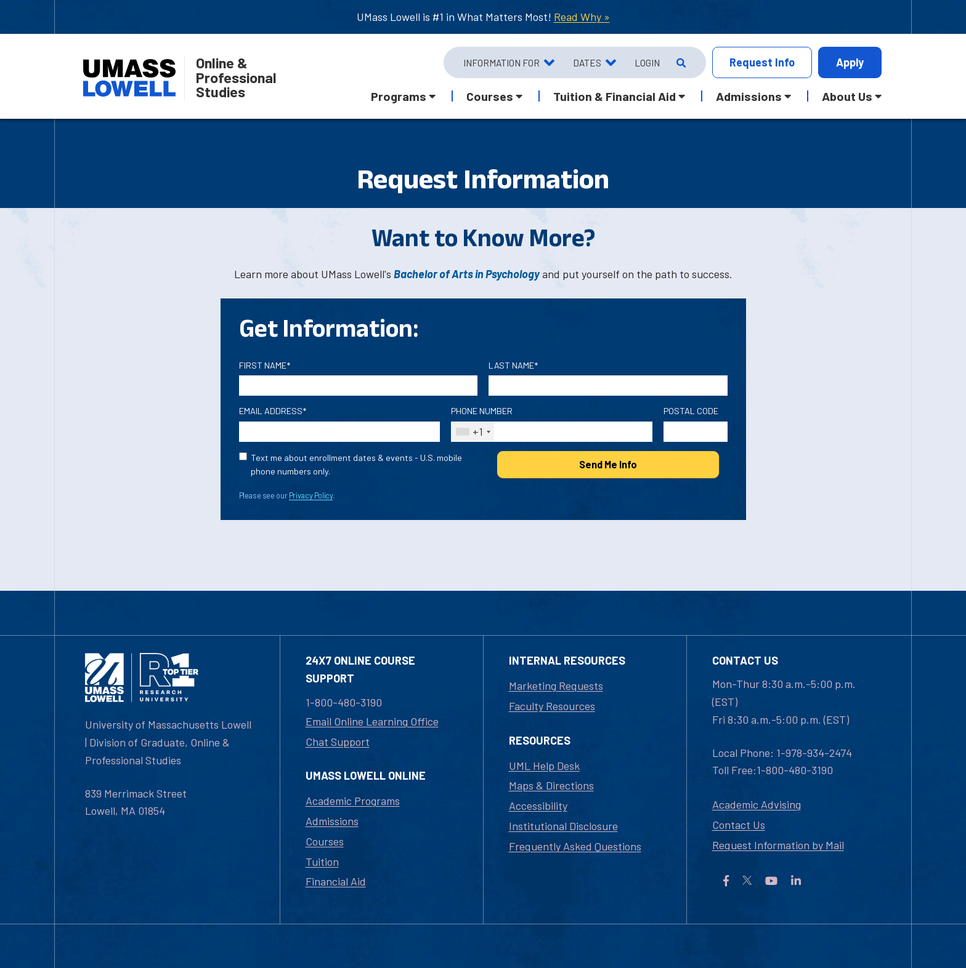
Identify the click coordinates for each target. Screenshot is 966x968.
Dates (587, 62)
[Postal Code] (695, 432)
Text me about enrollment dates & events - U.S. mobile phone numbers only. (356, 464)
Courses (325, 841)
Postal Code (691, 411)
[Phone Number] (551, 432)
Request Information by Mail (778, 845)
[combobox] (473, 431)
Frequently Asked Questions (575, 846)
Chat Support (338, 741)
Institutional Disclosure (563, 826)
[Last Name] (608, 385)
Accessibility (538, 805)
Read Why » (582, 16)
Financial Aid (336, 881)
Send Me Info (608, 464)
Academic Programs (353, 800)
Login (647, 62)
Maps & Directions (551, 785)
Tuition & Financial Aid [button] (614, 96)
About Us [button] (847, 96)
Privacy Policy (311, 495)
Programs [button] (398, 96)
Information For (501, 62)
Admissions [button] (749, 96)
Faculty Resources (552, 706)
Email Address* (272, 411)
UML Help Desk (544, 765)
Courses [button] (489, 96)
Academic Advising (756, 804)
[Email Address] (339, 432)
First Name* (264, 365)
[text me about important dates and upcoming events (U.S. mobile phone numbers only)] (243, 456)
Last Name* (513, 365)
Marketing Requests (556, 685)
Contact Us (738, 824)
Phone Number (482, 411)
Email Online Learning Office (372, 721)
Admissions (332, 821)
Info (762, 62)
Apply (850, 62)
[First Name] (358, 385)
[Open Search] (679, 62)
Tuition (322, 861)
